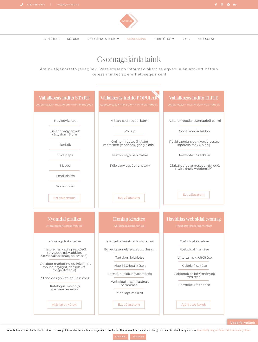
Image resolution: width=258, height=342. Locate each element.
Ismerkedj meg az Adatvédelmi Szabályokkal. (224, 330)
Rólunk (73, 39)
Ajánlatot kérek (64, 304)
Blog (186, 39)
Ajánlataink (136, 39)
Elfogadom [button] (138, 336)
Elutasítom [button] (120, 336)
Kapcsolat (205, 39)
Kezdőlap (51, 39)
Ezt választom (64, 198)
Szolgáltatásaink (103, 39)
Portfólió (164, 39)
